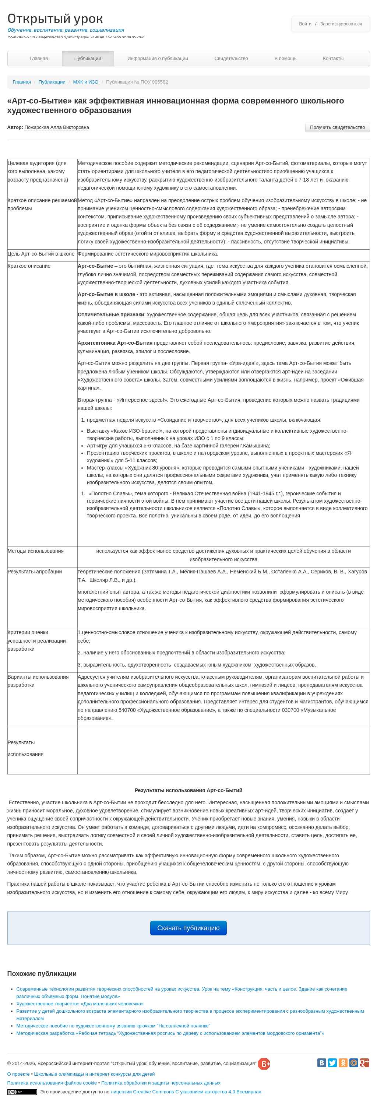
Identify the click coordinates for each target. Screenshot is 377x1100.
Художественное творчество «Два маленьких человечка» (80, 1003)
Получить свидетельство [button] (337, 127)
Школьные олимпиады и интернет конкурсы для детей (94, 1074)
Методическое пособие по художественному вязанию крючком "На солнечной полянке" (114, 1026)
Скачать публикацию (189, 928)
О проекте (18, 1074)
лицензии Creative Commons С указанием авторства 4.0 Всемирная (186, 1091)
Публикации (87, 58)
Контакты (333, 58)
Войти (305, 24)
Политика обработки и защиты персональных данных (161, 1083)
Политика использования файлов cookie (52, 1083)
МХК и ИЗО (86, 82)
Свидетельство (231, 58)
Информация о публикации (157, 58)
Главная (39, 58)
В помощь (285, 58)
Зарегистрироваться (341, 24)
